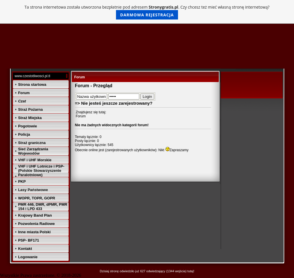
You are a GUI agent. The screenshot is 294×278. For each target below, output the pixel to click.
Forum (81, 116)
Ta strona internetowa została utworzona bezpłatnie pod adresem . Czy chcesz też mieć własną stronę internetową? (146, 12)
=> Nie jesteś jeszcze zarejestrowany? (113, 103)
